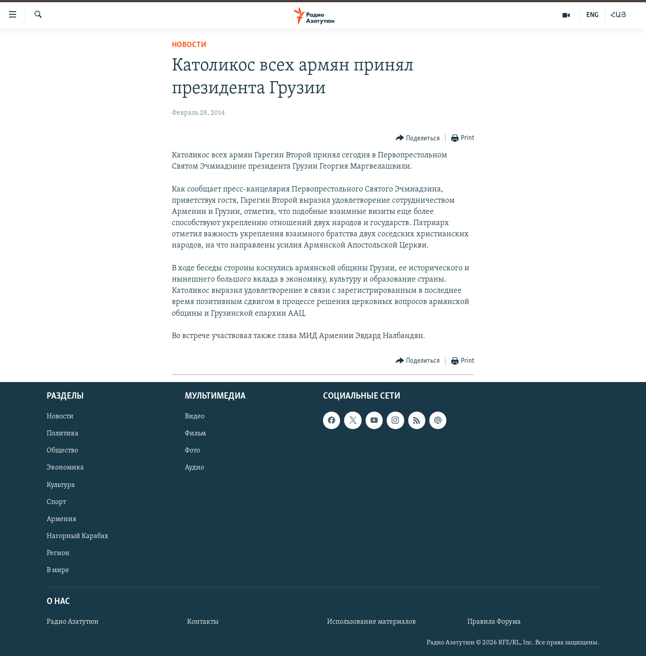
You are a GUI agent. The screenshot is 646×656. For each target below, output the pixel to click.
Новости (189, 45)
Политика (63, 434)
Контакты (202, 622)
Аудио (194, 468)
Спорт (56, 502)
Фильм (195, 434)
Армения (61, 519)
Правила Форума (494, 622)
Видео (195, 417)
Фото (192, 451)
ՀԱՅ (618, 15)
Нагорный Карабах (77, 536)
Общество (62, 451)
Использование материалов (371, 622)
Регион (58, 553)
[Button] (418, 138)
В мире (58, 570)
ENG (592, 15)
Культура (61, 485)
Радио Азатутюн (73, 622)
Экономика (65, 468)
